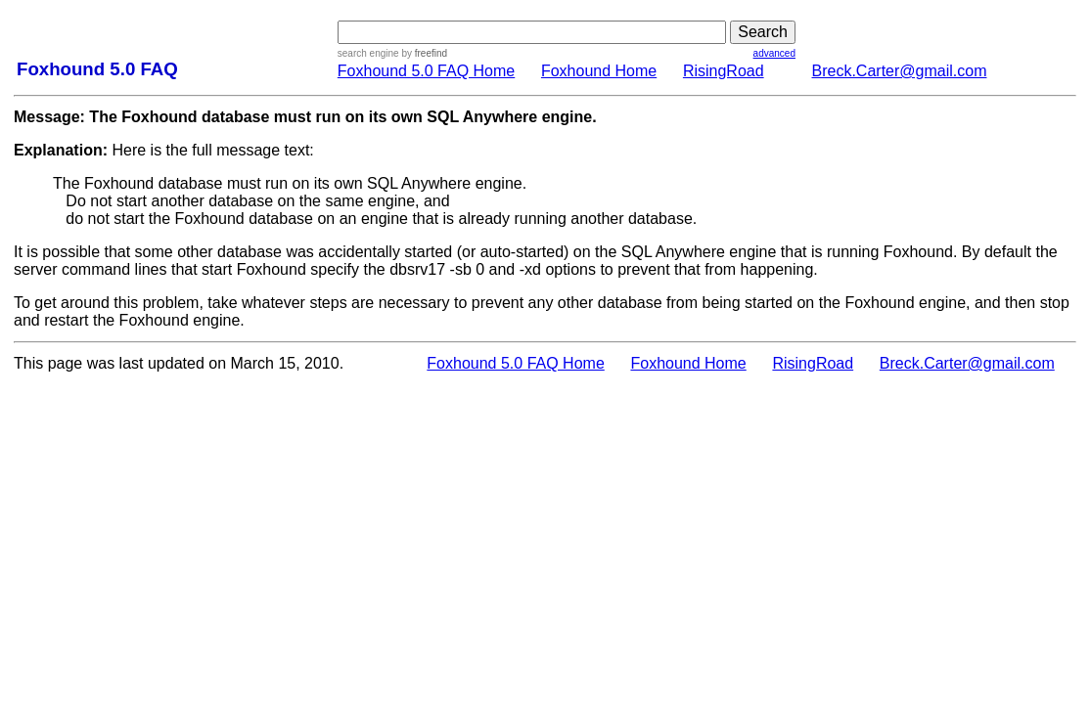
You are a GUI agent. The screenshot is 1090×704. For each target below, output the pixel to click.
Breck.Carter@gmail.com (899, 71)
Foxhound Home (599, 71)
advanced (774, 53)
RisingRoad (723, 71)
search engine (368, 53)
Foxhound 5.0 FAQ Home (426, 71)
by (423, 53)
